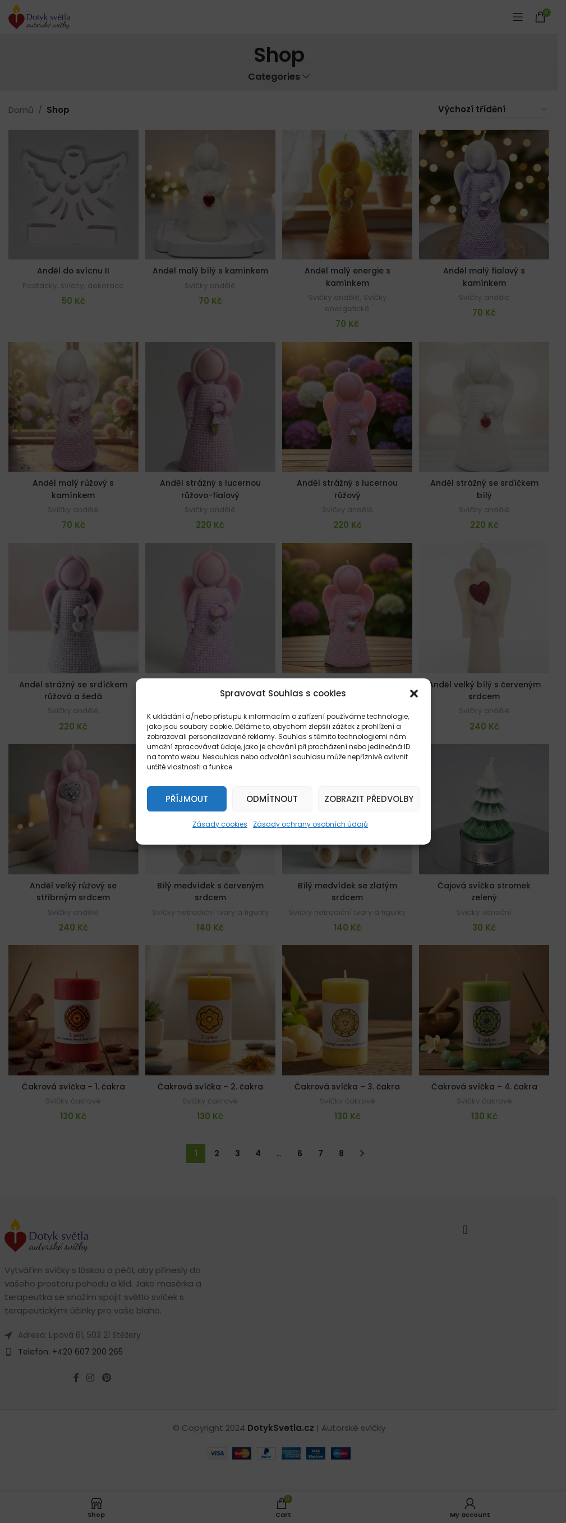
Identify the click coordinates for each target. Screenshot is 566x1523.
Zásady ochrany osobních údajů (310, 824)
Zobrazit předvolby (368, 799)
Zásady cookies (219, 824)
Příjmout (186, 799)
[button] (414, 693)
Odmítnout (272, 799)
